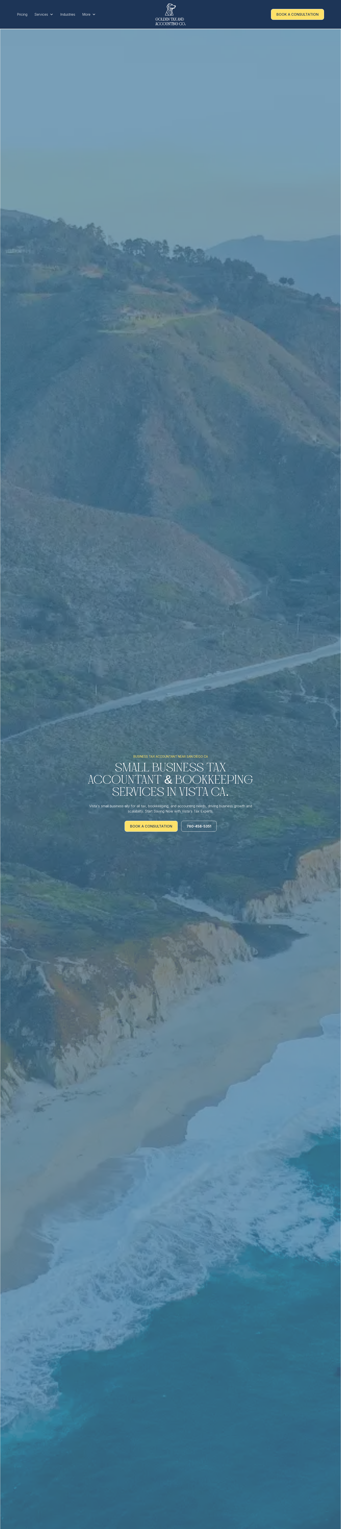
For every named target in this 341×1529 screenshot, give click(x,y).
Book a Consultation (297, 14)
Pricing (22, 14)
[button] (44, 14)
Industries (67, 14)
